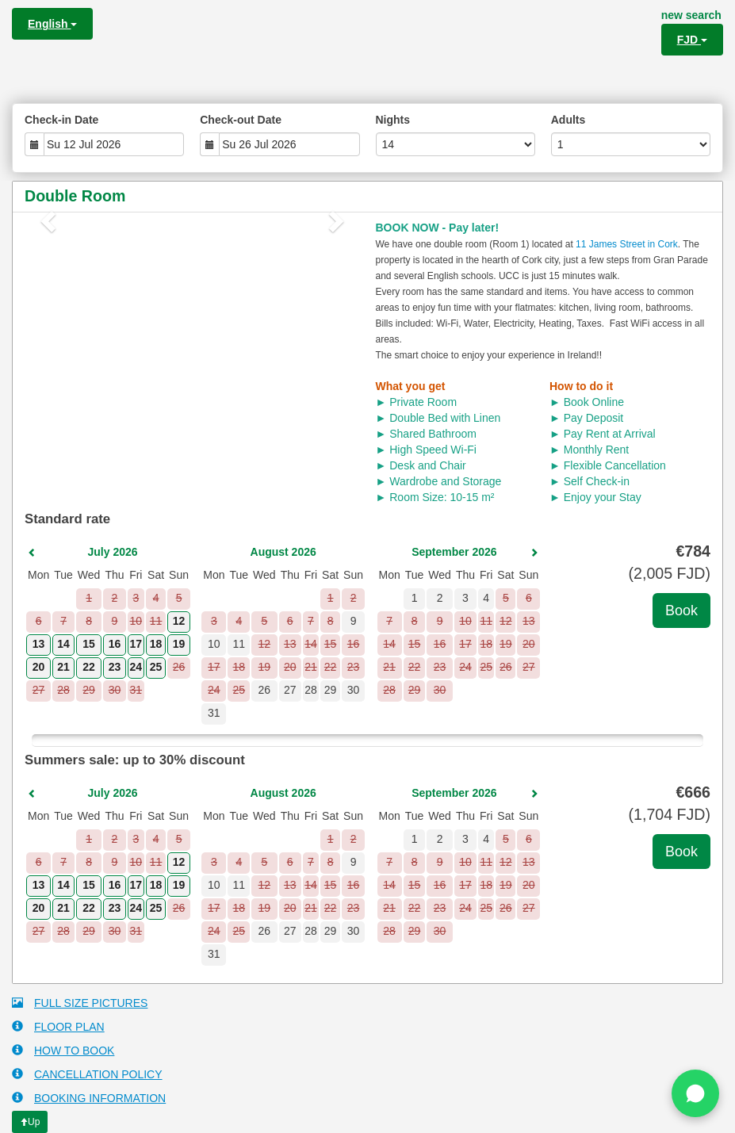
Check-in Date (61, 119)
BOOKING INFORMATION (89, 1097)
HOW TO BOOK (63, 1050)
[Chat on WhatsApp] (695, 1093)
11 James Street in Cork (627, 244)
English (52, 23)
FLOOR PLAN (58, 1026)
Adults (568, 119)
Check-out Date (240, 119)
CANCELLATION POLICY (87, 1074)
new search (691, 15)
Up (30, 1121)
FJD (692, 39)
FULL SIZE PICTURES (79, 1002)
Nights (393, 119)
